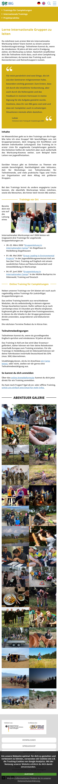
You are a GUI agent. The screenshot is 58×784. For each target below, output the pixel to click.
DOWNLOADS (29, 740)
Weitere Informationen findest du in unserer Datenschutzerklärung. (29, 779)
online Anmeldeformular (23, 377)
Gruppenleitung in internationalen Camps (24, 246)
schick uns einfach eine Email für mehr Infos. (23, 387)
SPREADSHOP (29, 746)
